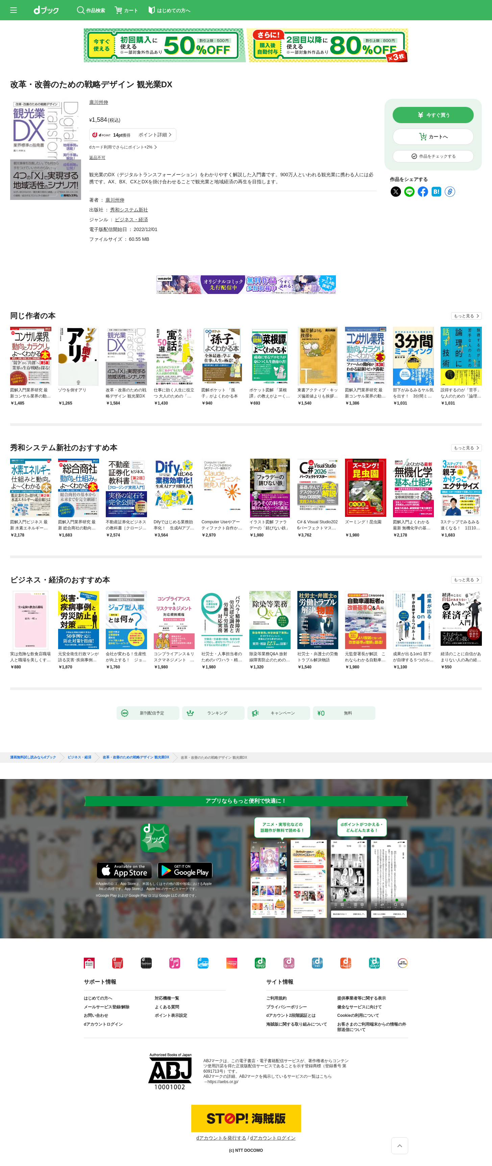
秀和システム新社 (129, 209)
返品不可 (97, 157)
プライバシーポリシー (286, 1007)
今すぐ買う (438, 115)
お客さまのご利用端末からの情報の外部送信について (371, 1027)
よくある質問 (167, 1007)
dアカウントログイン (103, 1024)
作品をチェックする (437, 156)
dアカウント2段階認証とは (291, 1015)
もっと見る (464, 316)
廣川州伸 (98, 102)
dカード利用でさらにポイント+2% (120, 147)
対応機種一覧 (167, 998)
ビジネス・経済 (131, 219)
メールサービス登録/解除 (106, 1007)
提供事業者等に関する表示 (361, 998)
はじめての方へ (98, 998)
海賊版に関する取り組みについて (296, 1024)
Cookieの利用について (358, 1015)
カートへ (438, 136)
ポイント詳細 (153, 134)
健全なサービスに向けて (359, 1007)
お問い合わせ (96, 1015)
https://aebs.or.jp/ (222, 1081)
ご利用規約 (276, 998)
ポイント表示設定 (171, 1015)
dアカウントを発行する (221, 1138)
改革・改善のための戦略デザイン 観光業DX (136, 757)
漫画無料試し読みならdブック (33, 757)
